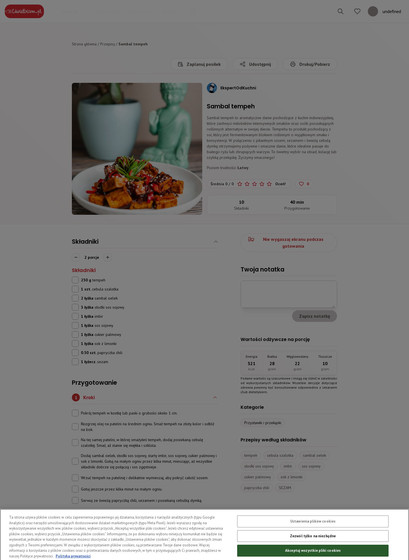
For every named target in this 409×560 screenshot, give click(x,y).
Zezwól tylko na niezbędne (313, 546)
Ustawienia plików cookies (312, 532)
